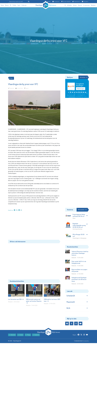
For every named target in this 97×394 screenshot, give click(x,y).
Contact (20, 338)
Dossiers (85, 1)
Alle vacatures (82, 209)
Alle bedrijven (82, 77)
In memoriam (86, 5)
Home (2, 5)
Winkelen (69, 5)
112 (10, 5)
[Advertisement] (34, 226)
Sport (19, 5)
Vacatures (55, 1)
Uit (65, 5)
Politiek (14, 5)
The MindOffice (85, 344)
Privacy (27, 338)
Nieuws (7, 5)
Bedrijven (93, 5)
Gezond (80, 5)
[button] (69, 92)
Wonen (75, 5)
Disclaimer (36, 338)
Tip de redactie (65, 1)
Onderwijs (24, 5)
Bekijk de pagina (80, 89)
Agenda (47, 1)
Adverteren (76, 1)
